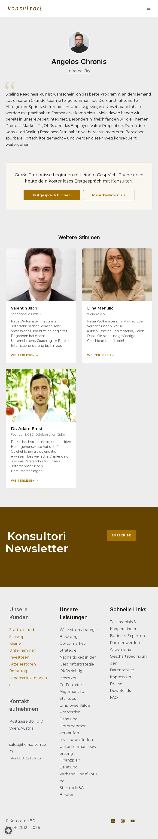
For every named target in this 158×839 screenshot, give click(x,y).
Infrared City (79, 71)
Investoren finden (76, 739)
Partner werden (125, 643)
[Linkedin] (113, 821)
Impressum (120, 677)
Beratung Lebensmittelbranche (28, 678)
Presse (116, 684)
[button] (8, 830)
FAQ (114, 697)
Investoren (19, 657)
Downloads (120, 690)
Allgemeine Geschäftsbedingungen (128, 656)
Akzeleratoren (22, 664)
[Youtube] (133, 821)
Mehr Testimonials (106, 195)
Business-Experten (127, 636)
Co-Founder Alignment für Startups (73, 692)
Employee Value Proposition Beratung (75, 712)
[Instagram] (123, 821)
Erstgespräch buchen (54, 195)
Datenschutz (122, 670)
